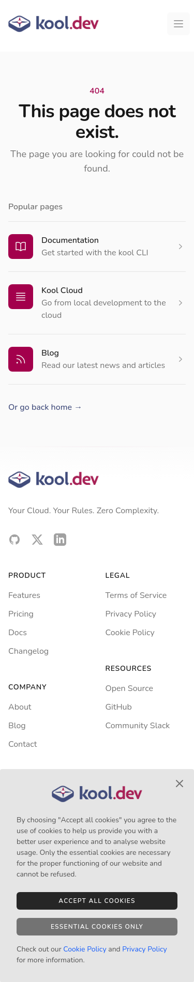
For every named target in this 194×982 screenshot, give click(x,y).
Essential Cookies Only (97, 927)
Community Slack (138, 725)
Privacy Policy (131, 614)
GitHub (119, 707)
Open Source (129, 688)
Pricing (21, 614)
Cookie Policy (130, 632)
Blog (50, 353)
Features (24, 595)
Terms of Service (136, 595)
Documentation (70, 240)
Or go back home (45, 407)
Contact (22, 744)
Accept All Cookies (96, 901)
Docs (17, 632)
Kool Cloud (62, 290)
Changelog (28, 651)
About (19, 707)
